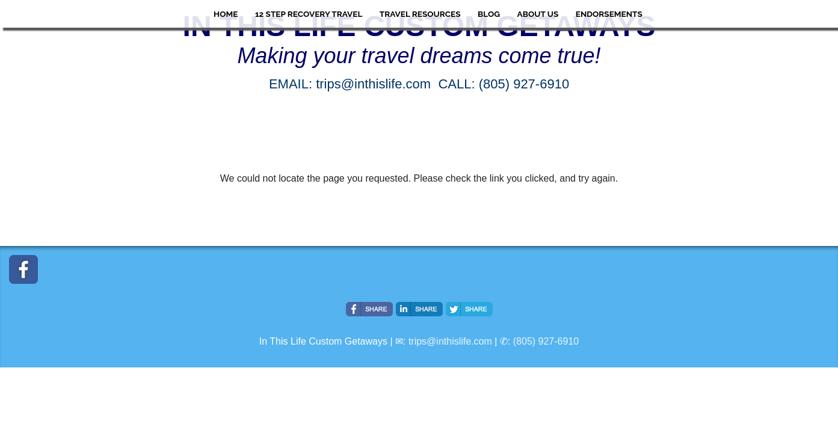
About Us (538, 14)
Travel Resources (420, 14)
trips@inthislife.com (450, 341)
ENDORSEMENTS (609, 14)
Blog (489, 14)
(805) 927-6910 (546, 341)
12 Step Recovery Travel (308, 14)
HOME (226, 14)
